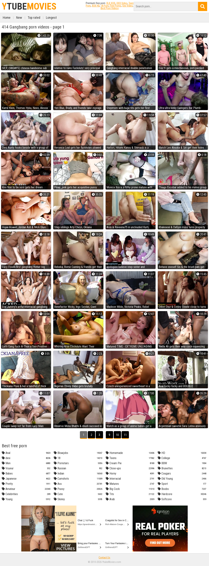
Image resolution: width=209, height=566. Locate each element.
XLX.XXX (110, 3)
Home (6, 17)
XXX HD (96, 5)
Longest (51, 17)
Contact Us (104, 557)
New (19, 17)
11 (125, 435)
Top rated (34, 17)
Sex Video (127, 5)
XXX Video (121, 3)
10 (117, 435)
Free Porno (115, 5)
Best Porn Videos (110, 8)
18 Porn (105, 5)
